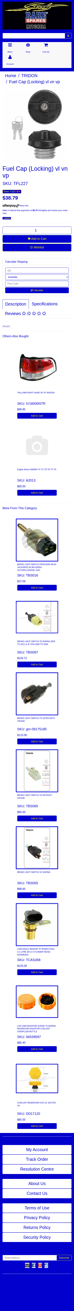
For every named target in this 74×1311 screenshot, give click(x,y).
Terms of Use (37, 1208)
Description (15, 304)
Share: (12, 191)
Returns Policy (37, 1227)
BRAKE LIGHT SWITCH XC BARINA (34, 872)
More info (15, 205)
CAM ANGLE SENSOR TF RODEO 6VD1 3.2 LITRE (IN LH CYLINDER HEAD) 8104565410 (36, 952)
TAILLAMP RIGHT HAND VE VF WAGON (36, 393)
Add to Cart (37, 238)
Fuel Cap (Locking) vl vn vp (34, 81)
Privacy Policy (37, 1217)
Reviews (25, 313)
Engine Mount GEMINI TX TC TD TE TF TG (36, 469)
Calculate (37, 290)
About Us (37, 1183)
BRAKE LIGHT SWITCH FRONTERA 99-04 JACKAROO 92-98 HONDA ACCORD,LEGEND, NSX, (36, 567)
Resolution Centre (37, 1169)
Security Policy (37, 1237)
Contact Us (37, 1193)
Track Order (37, 1159)
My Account (37, 1149)
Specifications (45, 303)
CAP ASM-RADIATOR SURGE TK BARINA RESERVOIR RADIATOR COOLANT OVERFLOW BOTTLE (36, 1029)
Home (10, 75)
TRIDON (29, 75)
